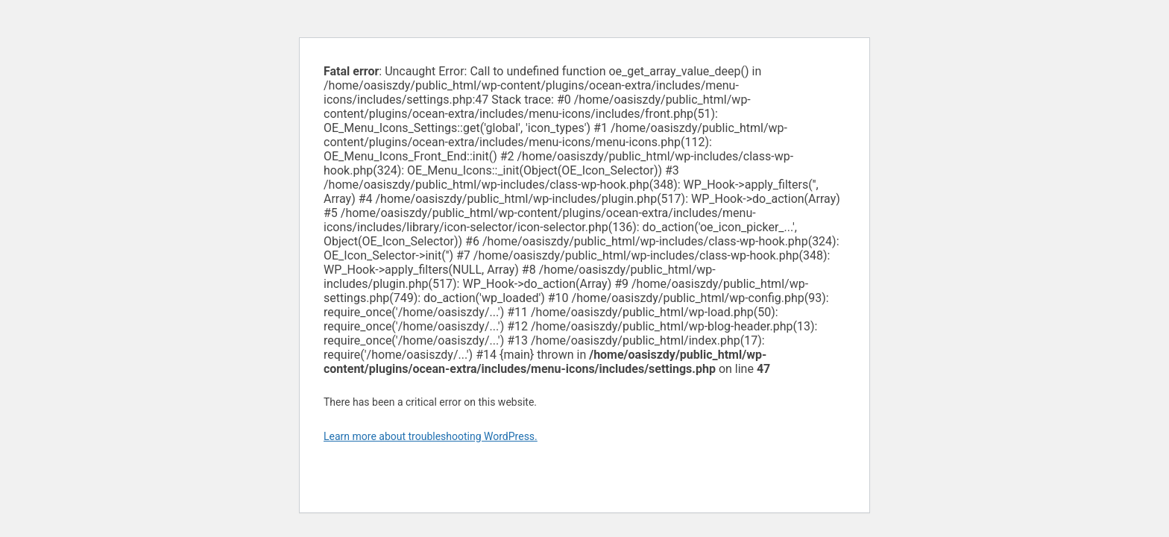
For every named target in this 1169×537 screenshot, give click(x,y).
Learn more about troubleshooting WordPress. (431, 436)
